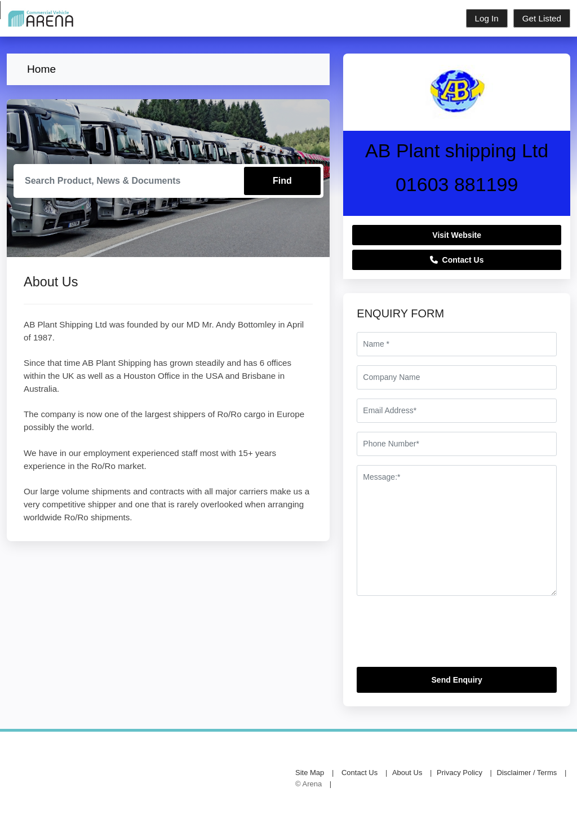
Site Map (309, 772)
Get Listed (541, 18)
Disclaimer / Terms (527, 772)
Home (41, 69)
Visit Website (456, 235)
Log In (487, 18)
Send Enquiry (457, 679)
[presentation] (442, 636)
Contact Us (457, 259)
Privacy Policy (459, 772)
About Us (407, 772)
